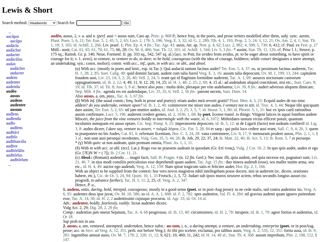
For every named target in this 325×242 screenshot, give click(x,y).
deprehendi (165, 162)
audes (192, 100)
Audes (114, 133)
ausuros (259, 78)
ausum (228, 73)
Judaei (193, 176)
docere (241, 171)
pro (181, 230)
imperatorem (185, 123)
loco (243, 129)
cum (176, 73)
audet (214, 68)
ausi (110, 36)
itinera (238, 162)
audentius (84, 212)
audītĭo (11, 137)
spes (198, 194)
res (118, 91)
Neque (290, 105)
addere (80, 105)
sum (131, 36)
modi (107, 162)
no (101, 133)
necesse (272, 157)
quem (313, 129)
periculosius (137, 162)
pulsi (235, 129)
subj (284, 36)
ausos (288, 133)
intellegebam (214, 171)
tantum (190, 68)
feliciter (218, 166)
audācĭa (12, 45)
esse (151, 162)
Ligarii (250, 123)
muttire (143, 110)
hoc (269, 110)
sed (254, 157)
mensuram (261, 133)
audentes (80, 194)
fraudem (82, 78)
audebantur (223, 87)
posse (230, 171)
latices (271, 114)
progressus (157, 212)
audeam (282, 123)
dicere (99, 129)
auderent (298, 68)
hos (155, 171)
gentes (160, 114)
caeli (290, 110)
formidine (205, 78)
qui (173, 78)
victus (258, 119)
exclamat (205, 230)
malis (257, 189)
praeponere (88, 133)
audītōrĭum (19, 160)
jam (133, 110)
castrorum (292, 78)
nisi (282, 82)
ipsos (210, 176)
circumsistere (202, 212)
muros (221, 176)
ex (298, 45)
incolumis (83, 123)
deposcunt (251, 73)
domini (141, 73)
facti (144, 157)
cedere (253, 129)
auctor (108, 166)
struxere (233, 176)
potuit (281, 119)
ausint (241, 49)
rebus (257, 176)
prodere (277, 133)
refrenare (146, 133)
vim (210, 87)
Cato (140, 36)
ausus (122, 36)
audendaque (137, 91)
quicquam (311, 105)
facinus (203, 68)
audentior (288, 189)
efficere (270, 119)
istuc (301, 100)
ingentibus (79, 235)
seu (272, 162)
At (169, 230)
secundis (270, 176)
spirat (178, 166)
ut (258, 68)
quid (130, 73)
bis (106, 133)
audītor (12, 146)
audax (11, 64)
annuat (94, 235)
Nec (211, 157)
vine (122, 119)
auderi (263, 87)
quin (151, 63)
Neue (100, 54)
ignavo (291, 194)
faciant (153, 73)
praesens (169, 148)
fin (192, 157)
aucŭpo (16, 41)
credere (148, 114)
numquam (100, 123)
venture (104, 59)
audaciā (177, 68)
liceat (136, 203)
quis (282, 148)
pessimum (269, 68)
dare (147, 59)
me (190, 105)
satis (202, 166)
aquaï (286, 114)
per (203, 87)
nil (127, 110)
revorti (211, 100)
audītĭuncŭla (16, 141)
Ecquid (269, 100)
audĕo (11, 91)
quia (234, 157)
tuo (294, 100)
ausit (66, 49)
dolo (180, 87)
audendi (250, 162)
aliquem (291, 87)
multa (170, 87)
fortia (288, 230)
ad (226, 82)
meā (201, 100)
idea (210, 59)
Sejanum (118, 212)
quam (179, 162)
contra (275, 189)
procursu (158, 198)
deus (92, 194)
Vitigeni (258, 114)
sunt (94, 138)
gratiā (222, 100)
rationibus (303, 110)
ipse (100, 194)
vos (153, 148)
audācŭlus (14, 59)
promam (143, 143)
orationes (300, 171)
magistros (186, 171)
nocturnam (274, 78)
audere (190, 162)
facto (262, 123)
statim (292, 162)
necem (215, 91)
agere (275, 212)
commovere (177, 105)
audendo (117, 157)
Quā (167, 68)
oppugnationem (88, 82)
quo (275, 148)
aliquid (252, 82)
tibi (299, 105)
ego (315, 148)
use (91, 221)
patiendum (306, 194)
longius (283, 176)
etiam (182, 100)
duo (229, 162)
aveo (86, 59)
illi (226, 157)
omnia (156, 143)
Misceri (81, 119)
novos (172, 171)
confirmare (95, 114)
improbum (275, 235)
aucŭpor (12, 36)
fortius (286, 212)
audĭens (12, 114)
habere (80, 176)
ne (159, 148)
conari (266, 59)
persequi (113, 138)
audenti (269, 194)
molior (102, 63)
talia (184, 73)
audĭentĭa (13, 118)
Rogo (145, 148)
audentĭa (13, 86)
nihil (199, 171)
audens (11, 77)
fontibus (298, 114)
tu (76, 133)
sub (202, 176)
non (207, 105)
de (288, 100)
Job (190, 138)
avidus (228, 54)
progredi (82, 180)
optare (130, 123)
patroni (203, 91)
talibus (226, 230)
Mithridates (230, 119)
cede (247, 189)
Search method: (15, 23)
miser (198, 105)
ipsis (281, 110)
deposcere (205, 123)
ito (299, 189)
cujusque (142, 198)
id (178, 78)
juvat (109, 194)
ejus (99, 162)
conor (90, 63)
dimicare (306, 87)
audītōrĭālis (15, 150)
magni (135, 157)
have (296, 54)
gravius (256, 194)
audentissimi (124, 198)
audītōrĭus (14, 155)
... (9, 32)
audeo (216, 105)
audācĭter (13, 50)
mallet (281, 162)
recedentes (130, 138)
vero (163, 171)
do (135, 59)
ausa (297, 230)
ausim (304, 36)
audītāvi (12, 132)
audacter (13, 55)
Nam (169, 166)
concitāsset (268, 82)
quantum (295, 119)
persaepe (303, 138)
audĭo (10, 123)
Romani (101, 157)
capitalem (308, 73)
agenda (109, 91)
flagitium (188, 78)
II (124, 54)
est (124, 91)
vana (205, 133)
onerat (105, 212)
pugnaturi (294, 157)
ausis (180, 45)
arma (302, 162)
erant (165, 78)
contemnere (219, 133)
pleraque (193, 87)
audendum (237, 82)
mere (297, 59)
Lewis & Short (27, 9)
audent (166, 73)
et (212, 129)
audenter (148, 203)
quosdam (202, 148)
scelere (190, 230)
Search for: (66, 23)
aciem (246, 176)
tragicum (191, 166)
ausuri (295, 176)
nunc (219, 157)
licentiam (162, 133)
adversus (276, 87)
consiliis (119, 162)
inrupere (242, 212)
